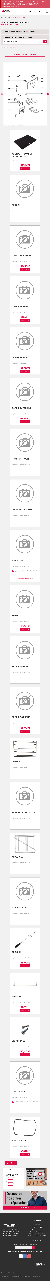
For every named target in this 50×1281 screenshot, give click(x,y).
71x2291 (16, 205)
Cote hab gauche (22, 256)
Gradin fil (18, 762)
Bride (15, 615)
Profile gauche (21, 717)
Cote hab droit (21, 306)
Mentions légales (27, 1275)
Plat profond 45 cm (23, 812)
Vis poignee (18, 1041)
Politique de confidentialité (24, 1276)
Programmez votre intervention (25, 578)
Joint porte (19, 1140)
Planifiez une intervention (25, 54)
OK (34, 1247)
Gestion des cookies (37, 1276)
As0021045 (17, 857)
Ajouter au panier (25, 168)
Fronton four (20, 459)
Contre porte (20, 1092)
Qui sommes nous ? (6, 1275)
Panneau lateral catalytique (22, 155)
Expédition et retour (37, 1275)
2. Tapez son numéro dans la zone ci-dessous (18, 37)
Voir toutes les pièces (8, 47)
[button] (2, 94)
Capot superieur (22, 408)
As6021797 (17, 560)
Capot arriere (20, 357)
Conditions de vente (17, 1275)
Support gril (19, 908)
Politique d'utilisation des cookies (9, 1276)
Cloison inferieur (22, 510)
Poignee (16, 996)
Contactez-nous (36, 1240)
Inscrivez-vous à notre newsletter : (25, 1245)
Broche (16, 952)
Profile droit (20, 666)
